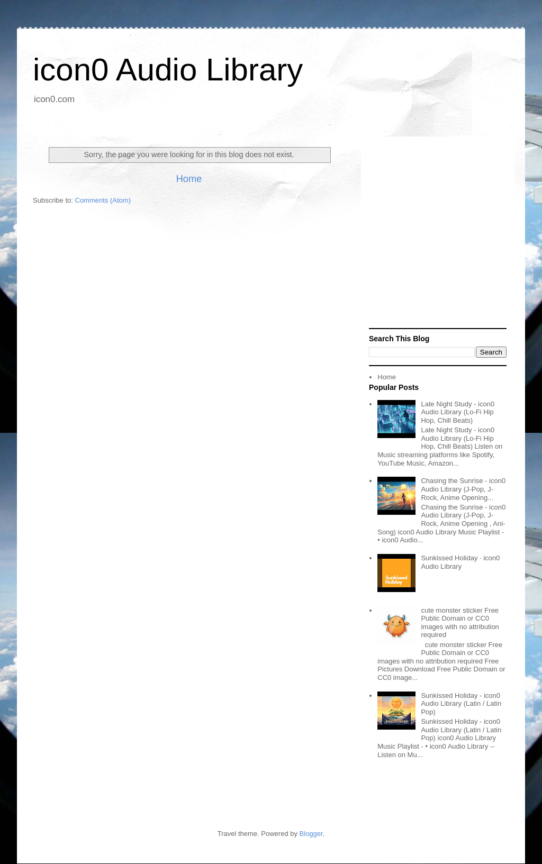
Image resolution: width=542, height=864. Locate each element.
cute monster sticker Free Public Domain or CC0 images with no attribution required (460, 622)
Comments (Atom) (103, 200)
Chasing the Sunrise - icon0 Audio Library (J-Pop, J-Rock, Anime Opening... (463, 489)
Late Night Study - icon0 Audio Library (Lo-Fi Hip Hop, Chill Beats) (457, 412)
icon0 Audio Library (168, 69)
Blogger (311, 834)
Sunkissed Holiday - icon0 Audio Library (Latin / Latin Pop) (461, 704)
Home (189, 179)
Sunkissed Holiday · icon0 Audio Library (460, 562)
